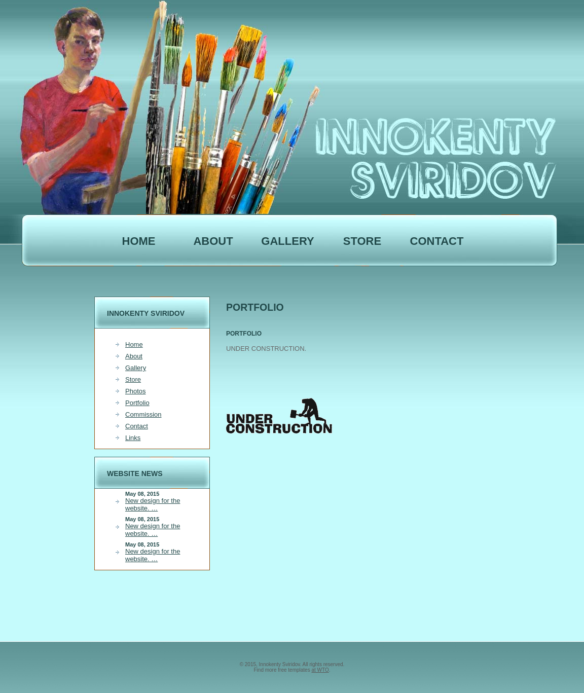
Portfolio (137, 403)
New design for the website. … (152, 504)
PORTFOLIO (244, 333)
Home (139, 241)
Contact (437, 241)
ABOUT (213, 241)
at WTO (319, 670)
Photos (135, 391)
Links (132, 438)
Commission (143, 414)
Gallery (287, 241)
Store (133, 379)
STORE (362, 241)
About (133, 356)
